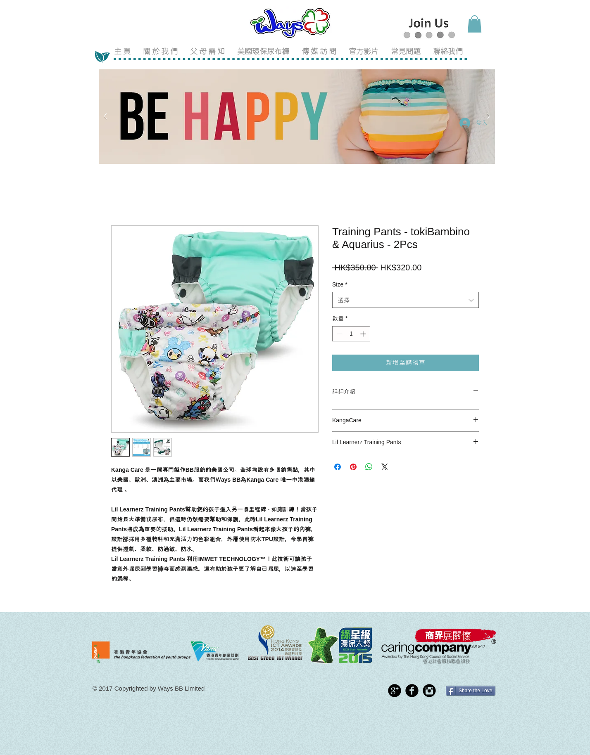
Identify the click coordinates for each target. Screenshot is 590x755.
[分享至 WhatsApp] (369, 467)
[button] (474, 24)
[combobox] (405, 300)
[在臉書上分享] (338, 467)
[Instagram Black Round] (429, 690)
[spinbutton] (351, 334)
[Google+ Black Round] (394, 690)
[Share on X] (385, 467)
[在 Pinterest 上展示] (353, 467)
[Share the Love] (470, 691)
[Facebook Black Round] (412, 690)
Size (339, 284)
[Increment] (364, 334)
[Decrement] (338, 334)
